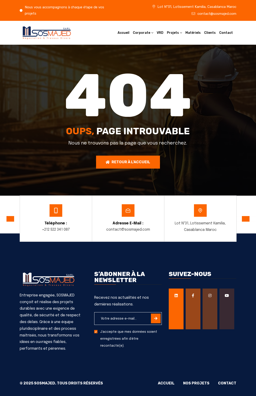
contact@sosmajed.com (216, 14)
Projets (173, 33)
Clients (210, 33)
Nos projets (195, 383)
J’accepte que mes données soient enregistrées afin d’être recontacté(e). (128, 339)
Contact (226, 33)
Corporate (141, 33)
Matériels (193, 33)
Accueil (123, 33)
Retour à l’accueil (128, 162)
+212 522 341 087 (56, 230)
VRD (160, 33)
